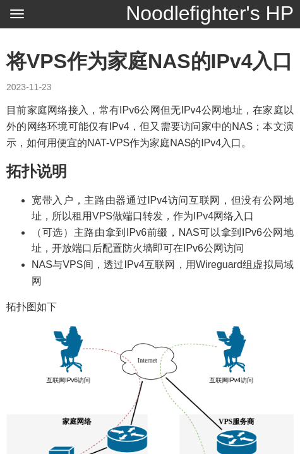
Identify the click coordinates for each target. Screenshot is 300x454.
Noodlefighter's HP (210, 13)
